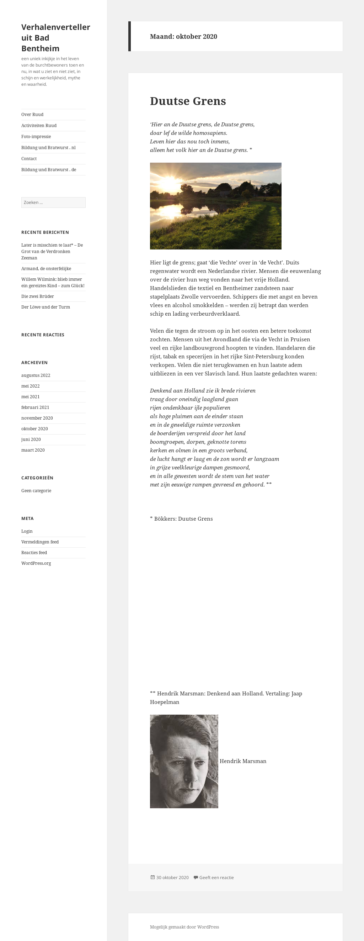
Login (27, 531)
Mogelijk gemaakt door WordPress (184, 927)
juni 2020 (31, 439)
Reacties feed (34, 553)
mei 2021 (30, 397)
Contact (29, 159)
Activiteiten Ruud (39, 125)
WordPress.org (36, 563)
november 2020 (37, 418)
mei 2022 (30, 386)
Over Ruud (32, 114)
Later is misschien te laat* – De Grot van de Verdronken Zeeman (52, 251)
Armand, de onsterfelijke (46, 269)
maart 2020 (33, 450)
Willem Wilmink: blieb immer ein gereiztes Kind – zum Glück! (53, 282)
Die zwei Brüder (37, 296)
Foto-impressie (36, 136)
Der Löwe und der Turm (45, 307)
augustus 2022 (35, 375)
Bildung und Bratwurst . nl (48, 147)
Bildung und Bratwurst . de (48, 170)
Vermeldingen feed (40, 542)
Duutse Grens (188, 100)
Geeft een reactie (216, 877)
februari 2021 (35, 407)
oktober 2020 (34, 429)
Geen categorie (36, 491)
